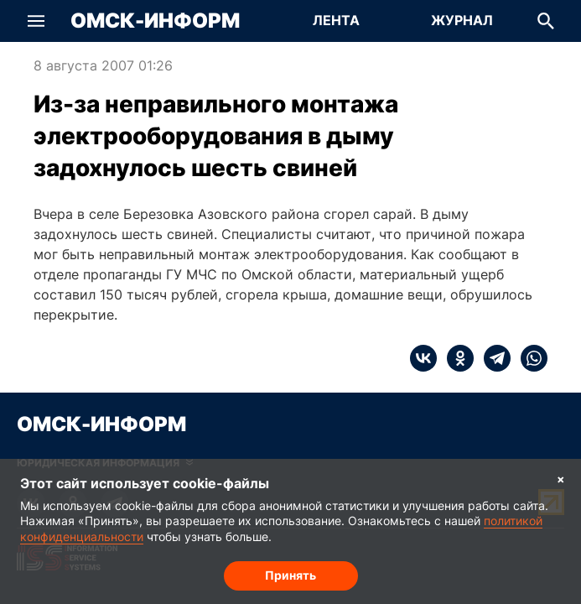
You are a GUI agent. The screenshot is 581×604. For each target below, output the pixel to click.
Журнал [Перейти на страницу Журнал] (462, 20)
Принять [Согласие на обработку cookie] (290, 575)
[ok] (455, 358)
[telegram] (492, 358)
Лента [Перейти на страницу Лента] (336, 20)
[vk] (423, 358)
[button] (36, 21)
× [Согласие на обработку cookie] (561, 478)
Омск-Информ (155, 21)
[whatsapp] (529, 358)
